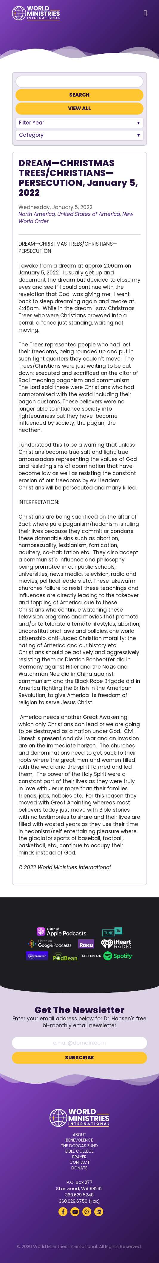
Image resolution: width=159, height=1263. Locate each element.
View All (79, 108)
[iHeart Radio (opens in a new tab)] (116, 943)
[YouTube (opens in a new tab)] (74, 1211)
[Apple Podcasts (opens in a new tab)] (61, 931)
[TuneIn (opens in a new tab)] (112, 931)
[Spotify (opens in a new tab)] (107, 955)
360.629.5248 (79, 1195)
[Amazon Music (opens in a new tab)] (37, 955)
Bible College (79, 1151)
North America (36, 214)
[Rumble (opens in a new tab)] (86, 1211)
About (79, 1135)
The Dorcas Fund (79, 1146)
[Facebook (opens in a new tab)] (62, 1211)
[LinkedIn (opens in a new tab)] (98, 1211)
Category (31, 135)
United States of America (88, 214)
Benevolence (79, 1140)
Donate (79, 1168)
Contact (79, 1162)
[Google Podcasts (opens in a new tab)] (49, 943)
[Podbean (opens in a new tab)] (65, 955)
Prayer (79, 1157)
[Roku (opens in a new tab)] (86, 943)
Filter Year (31, 122)
